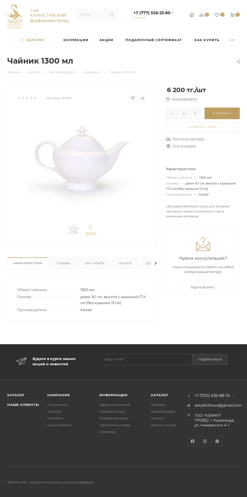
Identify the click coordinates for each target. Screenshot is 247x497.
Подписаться (210, 359)
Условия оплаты (112, 411)
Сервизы (158, 405)
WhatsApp (217, 441)
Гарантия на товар (114, 425)
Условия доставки (114, 418)
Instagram (205, 441)
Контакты (55, 418)
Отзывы (63, 263)
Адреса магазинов (114, 405)
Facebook (192, 441)
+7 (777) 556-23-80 (152, 13)
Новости (54, 411)
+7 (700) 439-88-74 (212, 396)
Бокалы (157, 418)
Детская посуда (163, 425)
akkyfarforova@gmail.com (218, 405)
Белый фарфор (163, 411)
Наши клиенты (23, 405)
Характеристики (27, 263)
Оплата (125, 263)
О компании (57, 405)
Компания (58, 395)
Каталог (16, 395)
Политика (107, 432)
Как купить (95, 263)
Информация (113, 395)
